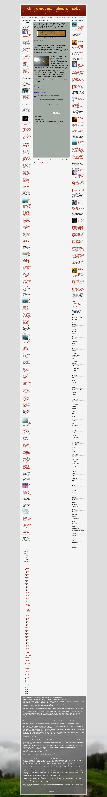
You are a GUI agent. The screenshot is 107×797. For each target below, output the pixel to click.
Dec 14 (27, 618)
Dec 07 (27, 636)
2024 (25, 551)
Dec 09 (27, 630)
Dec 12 (27, 621)
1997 (25, 689)
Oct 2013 (27, 655)
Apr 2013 (27, 671)
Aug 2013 (27, 660)
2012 (25, 683)
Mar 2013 (27, 674)
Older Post (65, 160)
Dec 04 (27, 645)
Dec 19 (27, 592)
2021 (25, 553)
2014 (25, 565)
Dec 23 (27, 583)
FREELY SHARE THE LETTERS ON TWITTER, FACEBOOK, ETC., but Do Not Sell (55, 17)
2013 (25, 566)
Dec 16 (27, 601)
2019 (25, 555)
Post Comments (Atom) (45, 162)
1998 (25, 687)
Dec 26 (27, 580)
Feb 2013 (27, 677)
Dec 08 (27, 633)
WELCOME (30, 17)
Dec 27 (27, 577)
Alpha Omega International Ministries (53, 8)
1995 (25, 693)
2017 (25, 559)
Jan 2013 (27, 680)
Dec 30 (27, 571)
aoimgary (41, 112)
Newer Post (37, 160)
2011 (25, 685)
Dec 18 (27, 595)
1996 (25, 691)
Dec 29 (27, 574)
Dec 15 (27, 615)
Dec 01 (27, 648)
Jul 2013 (27, 663)
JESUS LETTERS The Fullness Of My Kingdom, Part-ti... (28, 608)
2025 (25, 549)
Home (23, 17)
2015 (25, 563)
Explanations (81, 17)
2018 (25, 557)
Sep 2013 (27, 657)
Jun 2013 (27, 665)
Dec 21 (27, 589)
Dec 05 (27, 642)
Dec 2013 (27, 568)
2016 (25, 561)
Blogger (56, 791)
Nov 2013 (27, 652)
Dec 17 (27, 598)
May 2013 (27, 668)
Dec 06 (27, 639)
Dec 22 (27, 586)
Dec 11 (27, 624)
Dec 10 (27, 627)
